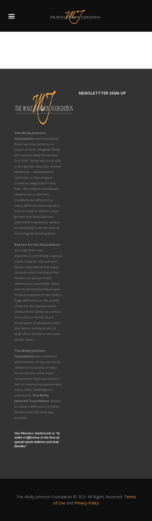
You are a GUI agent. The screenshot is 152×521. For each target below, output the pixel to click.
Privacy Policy (86, 503)
